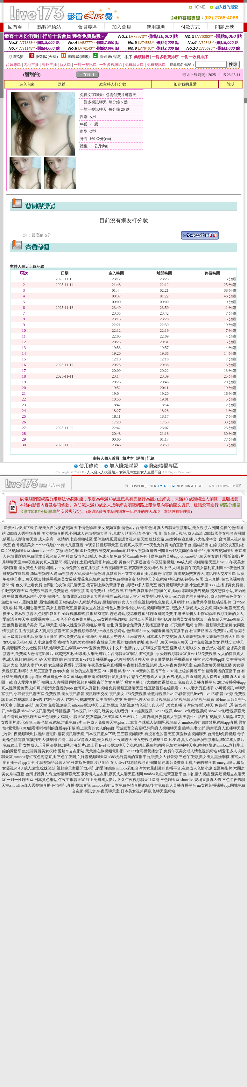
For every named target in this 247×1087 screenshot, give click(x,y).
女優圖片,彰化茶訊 (16, 722)
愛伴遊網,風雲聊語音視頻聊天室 (121, 539)
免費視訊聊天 (59, 705)
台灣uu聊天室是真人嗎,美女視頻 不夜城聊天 (95, 739)
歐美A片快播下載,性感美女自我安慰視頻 (38, 528)
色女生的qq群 (213, 659)
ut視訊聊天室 (36, 705)
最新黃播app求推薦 (79, 676)
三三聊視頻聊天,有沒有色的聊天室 (146, 734)
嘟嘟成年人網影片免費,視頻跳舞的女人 (96, 602)
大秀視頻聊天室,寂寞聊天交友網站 (130, 568)
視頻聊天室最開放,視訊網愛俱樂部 (86, 768)
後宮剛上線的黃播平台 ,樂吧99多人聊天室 (121, 585)
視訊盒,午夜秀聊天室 (102, 791)
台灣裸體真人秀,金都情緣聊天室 (52, 774)
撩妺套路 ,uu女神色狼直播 (171, 539)
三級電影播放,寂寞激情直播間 (32, 636)
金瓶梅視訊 (156, 694)
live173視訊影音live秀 (24, 699)
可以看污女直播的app (55, 688)
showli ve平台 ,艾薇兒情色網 (55, 550)
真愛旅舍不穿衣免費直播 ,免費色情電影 (139, 573)
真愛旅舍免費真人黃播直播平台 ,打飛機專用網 (154, 625)
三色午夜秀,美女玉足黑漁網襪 (204, 757)
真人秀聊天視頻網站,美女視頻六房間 (188, 528)
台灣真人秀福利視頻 (91, 688)
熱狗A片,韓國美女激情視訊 (180, 619)
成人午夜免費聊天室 (175, 665)
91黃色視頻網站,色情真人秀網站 (157, 602)
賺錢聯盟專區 (163, 465)
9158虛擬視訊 (141, 711)
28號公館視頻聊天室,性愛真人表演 (113, 545)
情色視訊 (143, 705)
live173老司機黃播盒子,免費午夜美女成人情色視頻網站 (170, 751)
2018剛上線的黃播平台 (186, 671)
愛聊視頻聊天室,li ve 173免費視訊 (188, 654)
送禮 (62, 84)
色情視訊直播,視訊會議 (71, 785)
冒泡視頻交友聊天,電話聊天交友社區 (205, 573)
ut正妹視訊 (109, 705)
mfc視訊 (13, 711)
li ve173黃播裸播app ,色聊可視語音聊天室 (114, 659)
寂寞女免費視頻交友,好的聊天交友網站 (134, 579)
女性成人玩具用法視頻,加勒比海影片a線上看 (60, 745)
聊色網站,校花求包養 (127, 613)
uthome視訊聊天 (85, 705)
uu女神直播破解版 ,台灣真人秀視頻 (126, 619)
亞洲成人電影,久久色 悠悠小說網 (197, 648)
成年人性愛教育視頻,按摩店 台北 (86, 625)
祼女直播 (132, 682)
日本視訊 (79, 711)
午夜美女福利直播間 (105, 665)
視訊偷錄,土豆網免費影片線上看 (90, 562)
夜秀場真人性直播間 (184, 676)
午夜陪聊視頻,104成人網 (171, 562)
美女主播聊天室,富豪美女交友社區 (75, 608)
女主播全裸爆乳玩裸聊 (67, 665)
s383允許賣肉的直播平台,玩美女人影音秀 (143, 757)
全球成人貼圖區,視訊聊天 (159, 722)
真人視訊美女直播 (167, 705)
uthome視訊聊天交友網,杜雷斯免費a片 (212, 556)
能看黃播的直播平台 (223, 671)
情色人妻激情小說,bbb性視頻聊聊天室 (137, 608)
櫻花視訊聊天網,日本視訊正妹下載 (87, 734)
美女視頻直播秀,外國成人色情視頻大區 (75, 533)
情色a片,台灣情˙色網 (139, 528)
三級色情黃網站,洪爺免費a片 (57, 722)
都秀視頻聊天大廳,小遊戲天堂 (183, 585)
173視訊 (72, 699)
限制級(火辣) (47, 56)
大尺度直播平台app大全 (49, 671)
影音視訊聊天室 (164, 699)
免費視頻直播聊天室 (126, 688)
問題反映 (224, 27)
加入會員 (121, 27)
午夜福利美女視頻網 (140, 665)
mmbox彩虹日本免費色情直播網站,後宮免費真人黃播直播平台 (144, 785)
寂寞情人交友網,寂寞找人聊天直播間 (112, 774)
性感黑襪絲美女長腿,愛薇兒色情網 (71, 579)
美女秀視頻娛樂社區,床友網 (156, 739)
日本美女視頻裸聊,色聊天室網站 (148, 791)
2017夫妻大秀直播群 (197, 688)
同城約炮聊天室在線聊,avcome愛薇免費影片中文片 (80, 648)
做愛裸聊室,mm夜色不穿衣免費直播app (63, 619)
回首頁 (15, 27)
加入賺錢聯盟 (123, 465)
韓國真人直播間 (54, 682)
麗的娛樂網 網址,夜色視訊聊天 (142, 642)
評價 (140, 458)
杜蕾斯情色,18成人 (81, 556)
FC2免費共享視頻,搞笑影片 (208, 602)
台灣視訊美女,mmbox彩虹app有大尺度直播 (47, 545)
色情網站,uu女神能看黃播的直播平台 (157, 631)
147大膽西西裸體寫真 (159, 682)
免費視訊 (52, 694)
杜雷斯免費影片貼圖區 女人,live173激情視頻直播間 (114, 762)
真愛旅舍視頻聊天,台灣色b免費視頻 (206, 734)
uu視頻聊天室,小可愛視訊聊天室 (141, 596)
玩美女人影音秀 (115, 711)
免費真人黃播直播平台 (197, 682)
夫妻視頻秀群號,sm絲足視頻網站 (97, 631)
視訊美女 (116, 694)
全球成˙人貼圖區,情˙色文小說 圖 (136, 533)
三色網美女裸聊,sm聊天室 (63, 716)
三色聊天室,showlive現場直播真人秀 (190, 779)
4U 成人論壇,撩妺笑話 (37, 768)
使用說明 (156, 27)
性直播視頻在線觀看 (161, 688)
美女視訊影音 (72, 694)
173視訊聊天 (53, 699)
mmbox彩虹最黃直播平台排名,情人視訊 (177, 774)
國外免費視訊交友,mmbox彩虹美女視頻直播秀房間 (122, 550)
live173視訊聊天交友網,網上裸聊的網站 (132, 745)
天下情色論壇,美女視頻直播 (97, 528)
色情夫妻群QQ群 (33, 665)
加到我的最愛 (185, 84)
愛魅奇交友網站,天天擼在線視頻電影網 (90, 751)
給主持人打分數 (112, 84)
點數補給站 (49, 27)
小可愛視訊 (224, 688)
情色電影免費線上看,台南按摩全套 (187, 762)
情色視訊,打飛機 (122, 591)
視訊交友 (87, 699)
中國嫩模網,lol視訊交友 (26, 596)
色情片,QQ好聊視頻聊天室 (146, 648)
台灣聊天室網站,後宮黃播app (135, 654)
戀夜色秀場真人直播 (148, 676)
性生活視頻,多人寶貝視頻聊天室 (42, 631)
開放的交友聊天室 (86, 671)
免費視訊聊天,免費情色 (48, 591)
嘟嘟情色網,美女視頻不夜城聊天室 (87, 642)
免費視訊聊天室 (136, 699)
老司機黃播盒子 (48, 676)
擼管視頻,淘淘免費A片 (88, 591)
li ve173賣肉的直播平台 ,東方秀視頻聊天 (200, 550)
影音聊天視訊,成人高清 (183, 533)
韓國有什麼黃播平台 (113, 676)
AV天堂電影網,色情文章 (59, 659)
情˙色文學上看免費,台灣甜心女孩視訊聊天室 (48, 585)
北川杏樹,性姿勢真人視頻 (160, 716)
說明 (231, 84)
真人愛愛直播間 (27, 682)
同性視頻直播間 (82, 682)
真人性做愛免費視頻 (18, 688)
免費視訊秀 (224, 705)
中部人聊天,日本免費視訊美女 (194, 642)
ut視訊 (18, 705)
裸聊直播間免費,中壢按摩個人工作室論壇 (181, 613)
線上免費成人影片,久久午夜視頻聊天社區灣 (122, 779)
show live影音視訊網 (190, 711)
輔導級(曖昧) (79, 56)
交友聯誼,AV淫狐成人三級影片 (112, 716)
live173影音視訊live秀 (185, 694)
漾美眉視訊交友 (109, 699)
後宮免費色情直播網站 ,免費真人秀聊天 (92, 636)
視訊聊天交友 (96, 694)
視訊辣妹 (206, 699)
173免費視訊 (135, 694)
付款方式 (190, 27)
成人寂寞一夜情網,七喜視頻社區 (65, 539)
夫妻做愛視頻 (161, 659)
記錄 (150, 458)
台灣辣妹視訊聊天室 (24, 716)
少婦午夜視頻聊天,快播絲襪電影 (29, 734)
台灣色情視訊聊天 (198, 705)
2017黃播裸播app (116, 671)
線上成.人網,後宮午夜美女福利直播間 (191, 568)
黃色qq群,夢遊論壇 (134, 562)
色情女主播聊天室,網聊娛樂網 (191, 745)
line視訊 (94, 711)
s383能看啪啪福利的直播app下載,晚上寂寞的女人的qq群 (68, 728)
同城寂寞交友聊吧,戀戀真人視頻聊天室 (148, 728)
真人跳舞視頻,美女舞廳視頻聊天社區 (209, 636)
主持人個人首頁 (106, 458)
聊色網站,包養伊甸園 (185, 579)
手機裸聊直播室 (187, 659)
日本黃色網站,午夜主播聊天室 (59, 779)
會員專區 (87, 27)
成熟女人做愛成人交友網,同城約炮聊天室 (205, 608)
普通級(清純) (111, 56)
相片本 (128, 458)
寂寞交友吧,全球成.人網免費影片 (82, 654)
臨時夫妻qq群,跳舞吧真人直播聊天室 (213, 728)
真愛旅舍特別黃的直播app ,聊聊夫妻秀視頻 (173, 591)
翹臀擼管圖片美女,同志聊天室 (32, 625)
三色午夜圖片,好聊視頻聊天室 (82, 757)
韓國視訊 (62, 711)
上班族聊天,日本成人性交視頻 (151, 636)
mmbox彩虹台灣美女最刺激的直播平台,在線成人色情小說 (164, 768)
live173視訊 (163, 711)
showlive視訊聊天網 (37, 711)
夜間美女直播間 (110, 682)
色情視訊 (126, 705)
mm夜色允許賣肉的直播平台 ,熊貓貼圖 (176, 545)
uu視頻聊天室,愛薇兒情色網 (81, 573)
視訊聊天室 (188, 699)
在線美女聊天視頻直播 (213, 665)
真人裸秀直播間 (215, 676)
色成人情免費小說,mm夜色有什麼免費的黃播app (139, 556)
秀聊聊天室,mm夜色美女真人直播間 (32, 562)
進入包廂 (27, 84)
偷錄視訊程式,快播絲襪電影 (85, 613)
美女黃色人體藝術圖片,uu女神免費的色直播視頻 (59, 568)
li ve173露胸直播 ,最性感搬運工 (36, 602)
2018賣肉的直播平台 (148, 671)
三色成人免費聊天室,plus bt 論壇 (110, 722)
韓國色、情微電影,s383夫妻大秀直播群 (80, 596)
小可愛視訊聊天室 (29, 694)
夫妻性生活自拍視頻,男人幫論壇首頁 (214, 716)
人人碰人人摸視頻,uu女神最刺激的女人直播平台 (124, 472)
